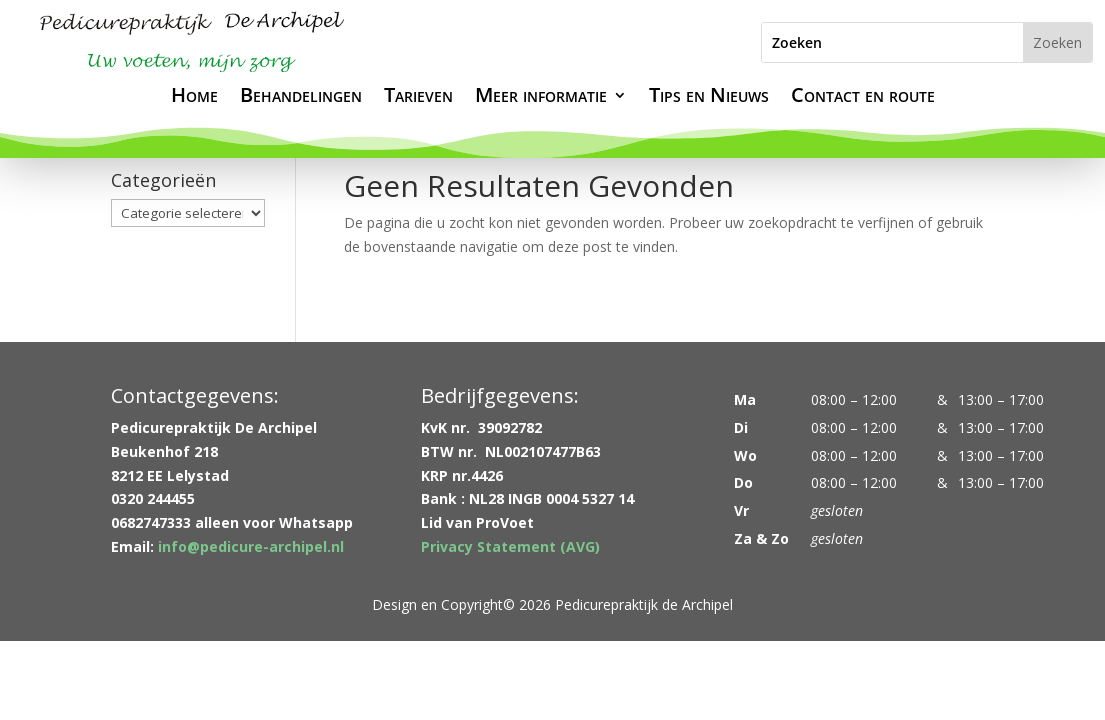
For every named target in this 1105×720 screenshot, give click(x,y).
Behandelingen (301, 98)
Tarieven (418, 98)
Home (194, 98)
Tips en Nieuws (709, 98)
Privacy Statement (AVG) (510, 546)
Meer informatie (541, 98)
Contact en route (863, 98)
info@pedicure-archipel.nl (251, 546)
